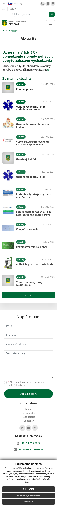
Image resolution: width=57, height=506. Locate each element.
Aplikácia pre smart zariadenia (34, 264)
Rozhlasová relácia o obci (31, 247)
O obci (28, 409)
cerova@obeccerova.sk (30, 449)
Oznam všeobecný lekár (30, 176)
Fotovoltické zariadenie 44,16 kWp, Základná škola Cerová (33, 213)
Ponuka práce (24, 89)
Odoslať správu (28, 393)
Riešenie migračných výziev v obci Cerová (33, 196)
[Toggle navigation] (50, 23)
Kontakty (28, 421)
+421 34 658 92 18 (30, 443)
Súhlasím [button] (28, 489)
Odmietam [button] (28, 502)
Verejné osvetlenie (27, 229)
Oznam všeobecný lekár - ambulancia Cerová (31, 108)
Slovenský (15, 3)
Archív (28, 295)
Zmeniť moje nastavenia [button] (28, 495)
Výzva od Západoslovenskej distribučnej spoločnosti (32, 143)
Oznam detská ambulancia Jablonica (32, 125)
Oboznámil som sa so (26, 384)
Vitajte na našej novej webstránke (29, 283)
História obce (28, 413)
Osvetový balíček (26, 159)
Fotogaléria (28, 417)
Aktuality (13, 30)
